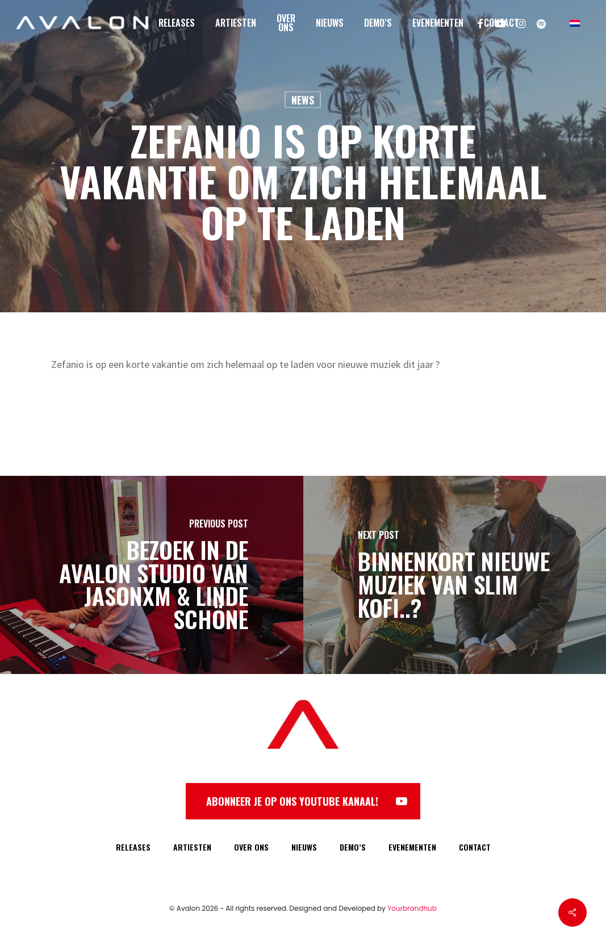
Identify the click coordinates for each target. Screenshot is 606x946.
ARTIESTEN (192, 847)
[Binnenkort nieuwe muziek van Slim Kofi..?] (455, 575)
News (302, 100)
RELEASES (133, 847)
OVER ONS (251, 847)
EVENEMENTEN (412, 847)
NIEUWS (304, 847)
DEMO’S (353, 847)
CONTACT (475, 847)
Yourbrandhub (412, 908)
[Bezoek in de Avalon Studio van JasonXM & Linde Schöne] (151, 575)
